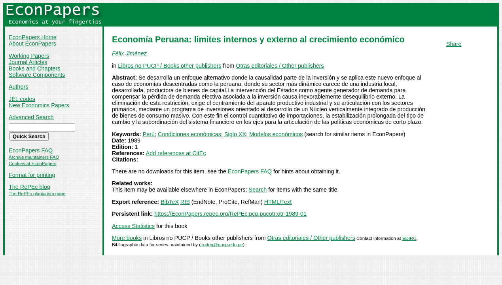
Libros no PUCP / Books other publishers (169, 66)
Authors (18, 87)
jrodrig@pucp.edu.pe (222, 244)
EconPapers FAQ (31, 150)
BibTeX (170, 202)
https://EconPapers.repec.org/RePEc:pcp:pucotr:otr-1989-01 (230, 214)
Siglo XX (235, 134)
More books (127, 238)
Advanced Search (31, 117)
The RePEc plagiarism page (37, 193)
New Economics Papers (39, 105)
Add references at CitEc (176, 153)
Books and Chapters (34, 68)
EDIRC (409, 238)
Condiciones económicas (189, 134)
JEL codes (22, 99)
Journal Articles (28, 62)
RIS (185, 202)
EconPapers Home (33, 37)
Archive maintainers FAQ (34, 157)
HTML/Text (278, 202)
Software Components (37, 75)
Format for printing (32, 175)
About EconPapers (32, 43)
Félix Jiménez (129, 53)
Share (453, 44)
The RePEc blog (29, 187)
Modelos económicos (276, 134)
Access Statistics (133, 226)
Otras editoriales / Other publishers (280, 66)
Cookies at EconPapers (32, 163)
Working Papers (29, 56)
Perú (149, 134)
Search (258, 189)
